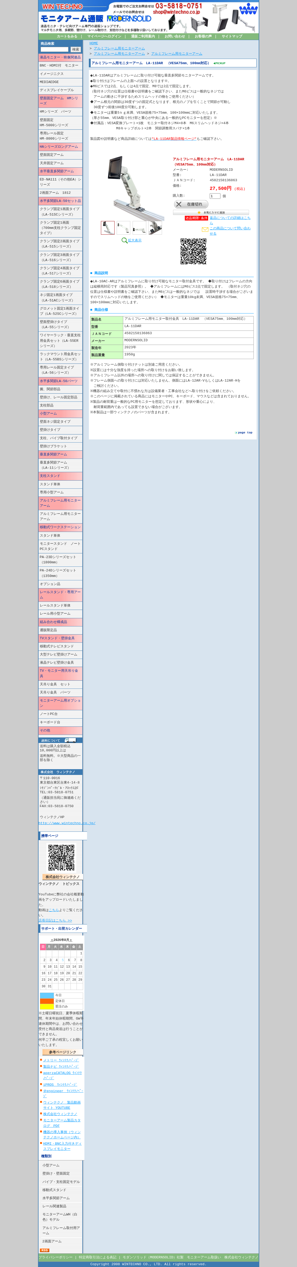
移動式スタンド (54, 1190)
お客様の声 (203, 36)
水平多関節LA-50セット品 (60, 201)
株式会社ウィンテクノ (60, 1114)
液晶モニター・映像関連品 (60, 57)
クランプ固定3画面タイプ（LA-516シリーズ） (59, 257)
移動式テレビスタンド (57, 646)
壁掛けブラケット (53, 446)
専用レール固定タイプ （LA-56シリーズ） (60, 370)
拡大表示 (131, 240)
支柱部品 (46, 405)
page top (245, 432)
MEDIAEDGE (49, 82)
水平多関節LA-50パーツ (59, 381)
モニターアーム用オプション (60, 703)
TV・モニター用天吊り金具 (59, 674)
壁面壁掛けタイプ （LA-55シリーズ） (60, 325)
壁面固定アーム (52, 155)
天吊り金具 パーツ (55, 692)
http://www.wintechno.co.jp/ (67, 822)
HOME (94, 43)
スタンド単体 (50, 484)
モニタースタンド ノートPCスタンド (60, 547)
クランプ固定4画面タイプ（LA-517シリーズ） (59, 271)
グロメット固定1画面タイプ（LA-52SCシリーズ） (59, 311)
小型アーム (48, 413)
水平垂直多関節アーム (57, 171)
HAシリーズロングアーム (59, 147)
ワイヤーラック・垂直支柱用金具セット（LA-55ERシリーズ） (60, 340)
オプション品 (50, 584)
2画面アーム (52, 1241)
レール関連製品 (54, 1206)
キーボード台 (50, 722)
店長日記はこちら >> (55, 920)
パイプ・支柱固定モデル (61, 1182)
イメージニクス (52, 73)
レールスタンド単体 (55, 605)
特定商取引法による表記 (97, 1257)
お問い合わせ (175, 36)
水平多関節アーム (56, 1198)
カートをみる (67, 36)
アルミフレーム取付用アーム (61, 1231)
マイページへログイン (104, 36)
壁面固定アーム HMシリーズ (59, 101)
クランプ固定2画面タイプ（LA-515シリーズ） (59, 244)
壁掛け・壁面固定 (56, 1173)
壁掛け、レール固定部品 (58, 397)
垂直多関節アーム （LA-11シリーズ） (58, 465)
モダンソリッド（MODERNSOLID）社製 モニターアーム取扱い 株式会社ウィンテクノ (190, 1257)
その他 (45, 730)
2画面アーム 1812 (55, 193)
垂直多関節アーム (53, 454)
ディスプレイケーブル (57, 90)
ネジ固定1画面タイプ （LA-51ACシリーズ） (59, 298)
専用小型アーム (52, 492)
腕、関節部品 (50, 389)
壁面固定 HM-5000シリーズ (61, 123)
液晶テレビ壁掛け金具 (57, 662)
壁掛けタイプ (50, 430)
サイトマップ (232, 36)
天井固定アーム (52, 163)
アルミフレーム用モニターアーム (60, 503)
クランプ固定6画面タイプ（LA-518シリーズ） (59, 284)
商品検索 (47, 44)
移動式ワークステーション (60, 527)
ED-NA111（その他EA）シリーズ (61, 182)
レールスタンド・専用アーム (60, 595)
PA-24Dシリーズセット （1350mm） (61, 573)
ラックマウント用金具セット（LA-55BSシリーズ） (60, 357)
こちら (54, 910)
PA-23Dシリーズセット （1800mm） (61, 560)
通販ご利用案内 (143, 36)
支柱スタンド (50, 476)
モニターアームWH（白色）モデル (59, 1217)
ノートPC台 (49, 714)
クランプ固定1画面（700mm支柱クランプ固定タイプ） (60, 228)
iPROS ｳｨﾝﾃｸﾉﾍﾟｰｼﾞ (60, 1084)
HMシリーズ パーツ (55, 111)
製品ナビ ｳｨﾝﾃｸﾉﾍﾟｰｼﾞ (61, 1067)
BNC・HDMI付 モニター (59, 65)
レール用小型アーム (55, 614)
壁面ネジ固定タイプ (55, 422)
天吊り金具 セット (55, 684)
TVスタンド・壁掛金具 (57, 638)
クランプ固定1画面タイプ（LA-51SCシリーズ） (59, 212)
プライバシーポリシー (56, 1257)
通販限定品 (48, 630)
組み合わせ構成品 (53, 622)
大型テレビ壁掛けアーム (58, 654)
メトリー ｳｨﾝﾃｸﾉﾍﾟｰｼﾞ (61, 1060)
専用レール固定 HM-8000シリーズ (61, 136)
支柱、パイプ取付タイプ (58, 438)
